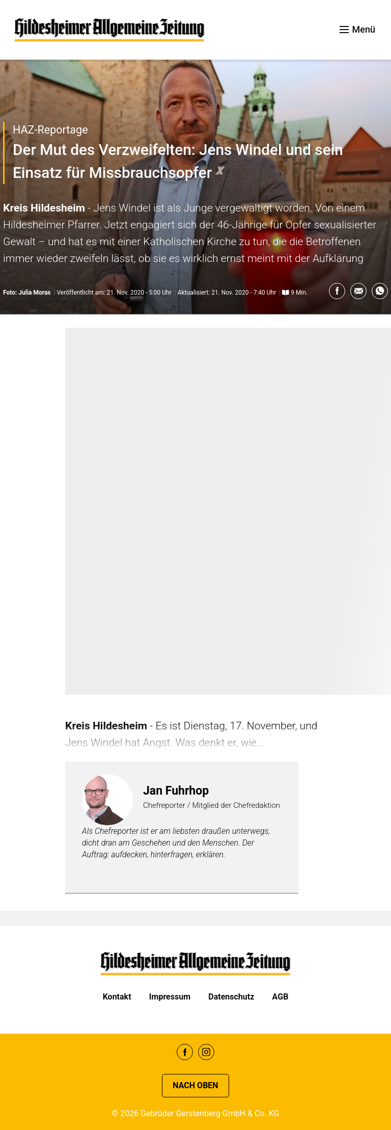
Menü (357, 29)
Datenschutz (231, 997)
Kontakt (117, 997)
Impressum (169, 997)
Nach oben (195, 1085)
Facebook (185, 1052)
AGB (280, 997)
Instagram (206, 1052)
